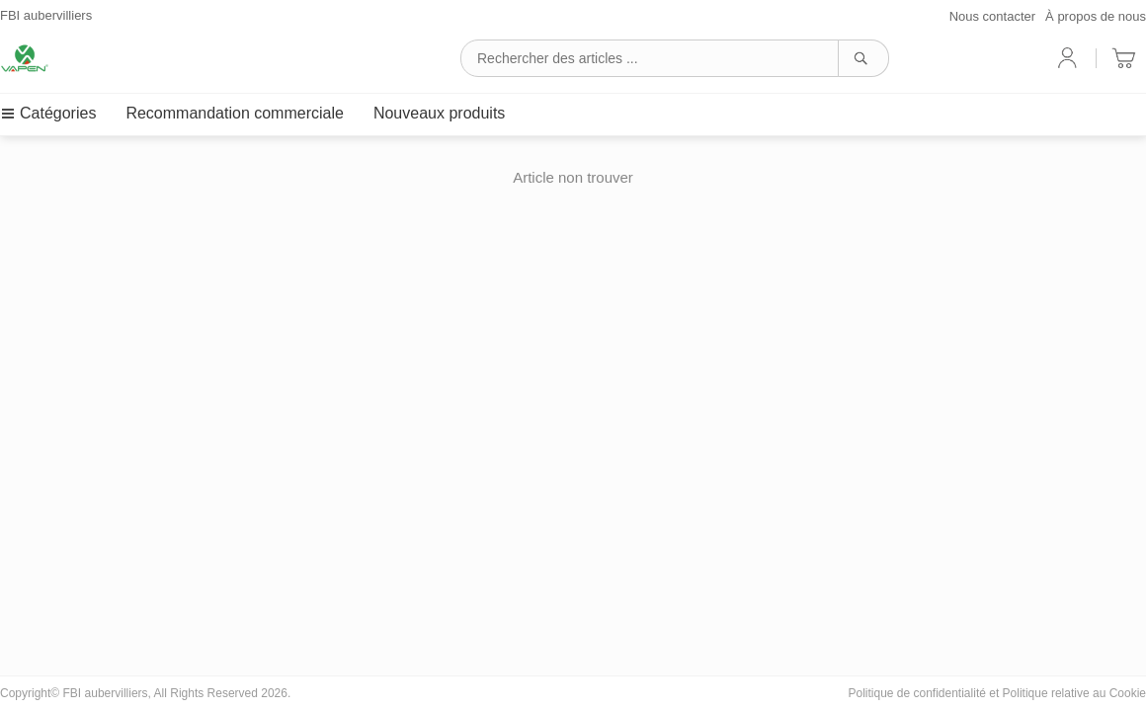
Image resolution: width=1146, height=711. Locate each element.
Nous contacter (992, 16)
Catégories (48, 113)
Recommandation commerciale (234, 113)
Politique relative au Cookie (1074, 693)
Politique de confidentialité (916, 693)
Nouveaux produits (439, 113)
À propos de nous (1095, 16)
